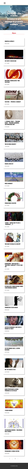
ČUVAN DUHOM (8, 410)
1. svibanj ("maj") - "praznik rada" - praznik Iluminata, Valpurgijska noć (12, 122)
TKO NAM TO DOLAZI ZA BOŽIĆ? (13, 244)
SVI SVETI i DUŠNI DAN (10, 61)
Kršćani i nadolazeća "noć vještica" (12, 81)
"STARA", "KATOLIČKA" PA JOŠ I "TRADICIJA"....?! (13, 223)
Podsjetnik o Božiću (10, 203)
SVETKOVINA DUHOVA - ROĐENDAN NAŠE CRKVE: (13, 430)
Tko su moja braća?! (10, 144)
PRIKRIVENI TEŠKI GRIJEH (11, 307)
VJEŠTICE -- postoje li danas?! (13, 102)
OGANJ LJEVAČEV (9, 164)
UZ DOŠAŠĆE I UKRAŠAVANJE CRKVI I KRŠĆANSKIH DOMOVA (14, 287)
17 (15, 458)
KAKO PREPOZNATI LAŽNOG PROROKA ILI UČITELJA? (11, 390)
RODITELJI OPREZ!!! (9, 41)
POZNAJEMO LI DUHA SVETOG (12, 451)
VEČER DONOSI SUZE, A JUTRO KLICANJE (12, 349)
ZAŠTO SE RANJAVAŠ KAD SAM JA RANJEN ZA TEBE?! (13, 328)
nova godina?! (9, 183)
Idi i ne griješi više (10, 369)
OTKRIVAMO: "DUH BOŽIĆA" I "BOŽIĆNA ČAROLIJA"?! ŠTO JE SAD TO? (14, 265)
